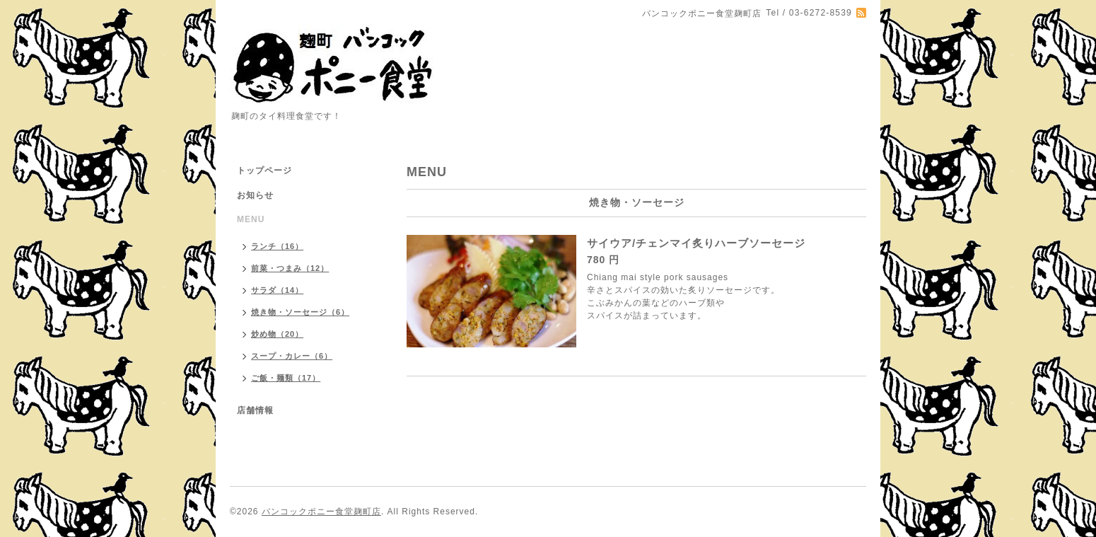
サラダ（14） (277, 290)
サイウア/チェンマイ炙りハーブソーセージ (696, 243)
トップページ (264, 170)
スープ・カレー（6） (291, 356)
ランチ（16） (277, 246)
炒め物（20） (277, 334)
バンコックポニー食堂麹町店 (321, 511)
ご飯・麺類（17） (285, 378)
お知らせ (255, 195)
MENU (250, 219)
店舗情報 (255, 410)
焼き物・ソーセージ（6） (300, 312)
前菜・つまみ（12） (290, 268)
